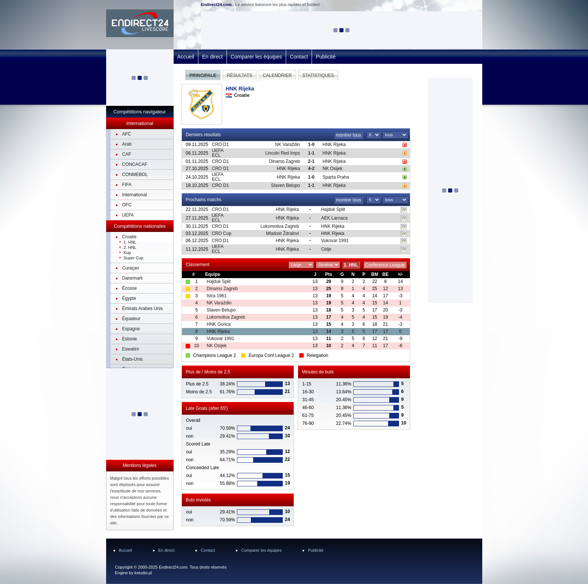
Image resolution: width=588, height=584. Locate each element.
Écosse (129, 288)
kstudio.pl (143, 572)
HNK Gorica (219, 324)
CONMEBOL (135, 174)
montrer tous (348, 135)
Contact (299, 57)
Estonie (129, 339)
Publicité (326, 57)
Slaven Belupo (285, 185)
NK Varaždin (287, 144)
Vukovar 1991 (335, 240)
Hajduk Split (333, 209)
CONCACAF (134, 164)
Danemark (132, 278)
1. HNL (130, 242)
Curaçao (130, 268)
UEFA (128, 215)
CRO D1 (220, 144)
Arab (127, 144)
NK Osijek (332, 168)
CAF (126, 154)
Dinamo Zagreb (284, 161)
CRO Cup (221, 233)
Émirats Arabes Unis (142, 308)
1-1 (311, 153)
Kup (127, 252)
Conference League (385, 265)
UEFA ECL (218, 153)
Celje (326, 249)
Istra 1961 (216, 295)
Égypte (129, 298)
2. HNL (130, 247)
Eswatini (130, 349)
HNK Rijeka (334, 144)
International (134, 194)
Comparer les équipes (256, 57)
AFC (126, 134)
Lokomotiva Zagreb (279, 226)
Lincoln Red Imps (282, 153)
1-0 (311, 144)
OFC (127, 205)
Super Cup (134, 258)
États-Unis (132, 359)
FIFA (127, 184)
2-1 (311, 161)
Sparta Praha (335, 177)
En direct (212, 57)
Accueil (185, 57)
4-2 (311, 168)
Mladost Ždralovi (282, 233)
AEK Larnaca (334, 218)
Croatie (129, 236)
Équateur (131, 318)
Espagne (131, 328)
